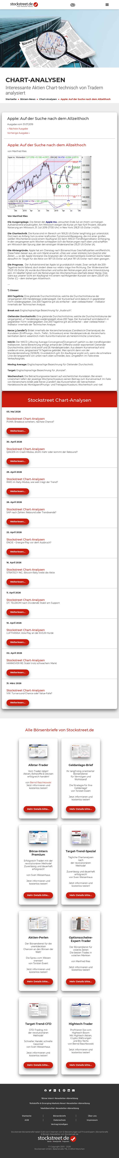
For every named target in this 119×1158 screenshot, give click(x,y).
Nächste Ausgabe (18, 128)
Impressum (92, 1120)
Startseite (11, 99)
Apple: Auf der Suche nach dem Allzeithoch (86, 99)
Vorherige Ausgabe (17, 133)
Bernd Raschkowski (40, 782)
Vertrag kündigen (59, 1124)
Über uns (92, 1116)
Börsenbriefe (59, 1116)
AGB (27, 1120)
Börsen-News (27, 99)
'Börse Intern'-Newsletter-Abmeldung (59, 1098)
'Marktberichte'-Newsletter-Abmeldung (59, 1108)
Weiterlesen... (18, 431)
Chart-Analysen (48, 99)
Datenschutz (59, 1120)
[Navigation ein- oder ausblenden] (107, 4)
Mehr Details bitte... (38, 809)
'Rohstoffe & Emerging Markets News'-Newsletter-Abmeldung (59, 1103)
